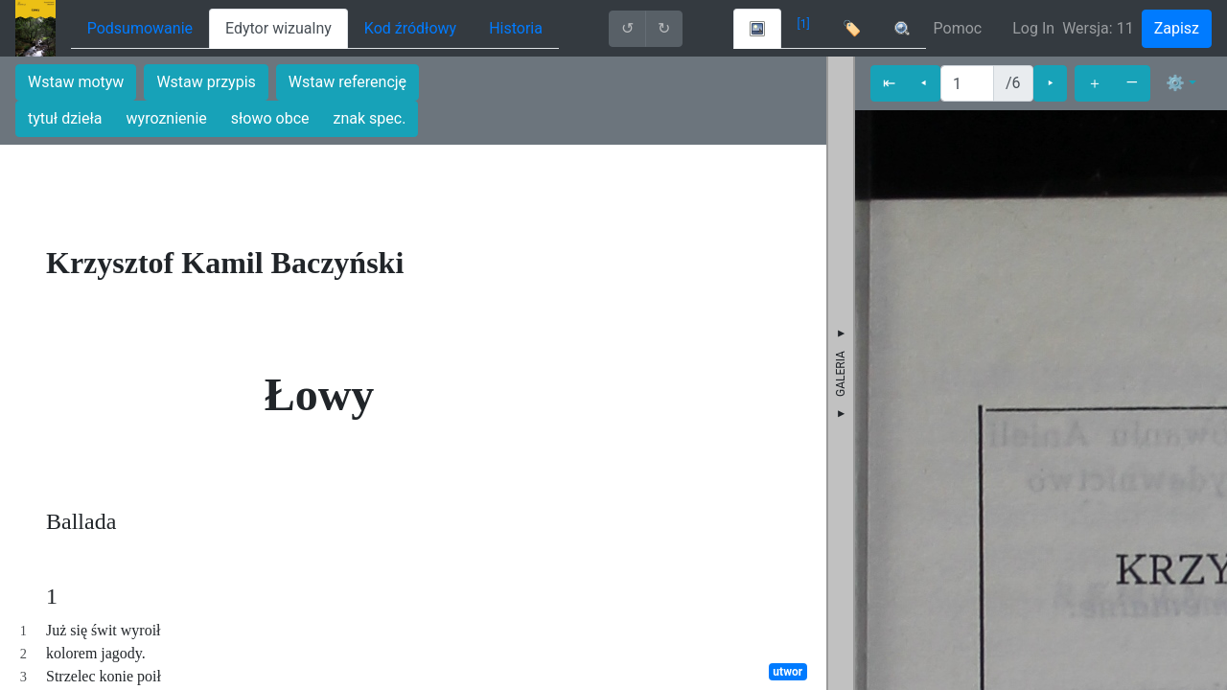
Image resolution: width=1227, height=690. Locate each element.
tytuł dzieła (65, 118)
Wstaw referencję (347, 82)
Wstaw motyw (76, 82)
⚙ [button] (1175, 83)
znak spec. (370, 118)
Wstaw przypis (205, 82)
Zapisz (1176, 28)
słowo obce (270, 118)
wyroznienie (167, 118)
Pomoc (958, 28)
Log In (1033, 28)
